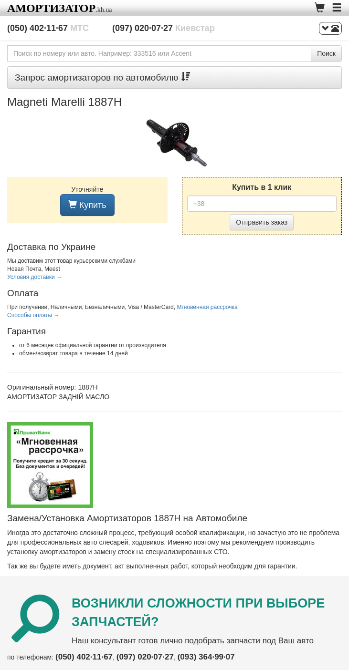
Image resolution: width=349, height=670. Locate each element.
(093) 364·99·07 (206, 656)
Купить (87, 205)
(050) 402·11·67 (48, 28)
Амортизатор (51, 8)
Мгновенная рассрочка (207, 307)
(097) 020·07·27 (163, 28)
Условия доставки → (34, 277)
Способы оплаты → (33, 315)
